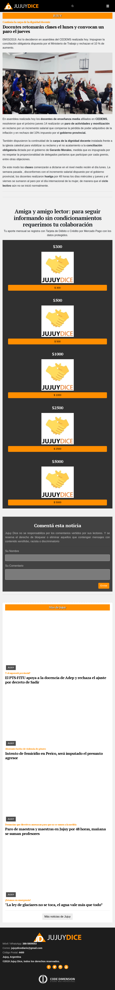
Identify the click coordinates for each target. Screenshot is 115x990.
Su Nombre (12, 551)
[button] (73, 6)
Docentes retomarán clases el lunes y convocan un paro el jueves (53, 29)
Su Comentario (14, 565)
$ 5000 (57, 502)
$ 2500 (57, 449)
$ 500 (57, 341)
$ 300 (57, 287)
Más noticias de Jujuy (57, 916)
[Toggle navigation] (107, 6)
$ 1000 (57, 395)
